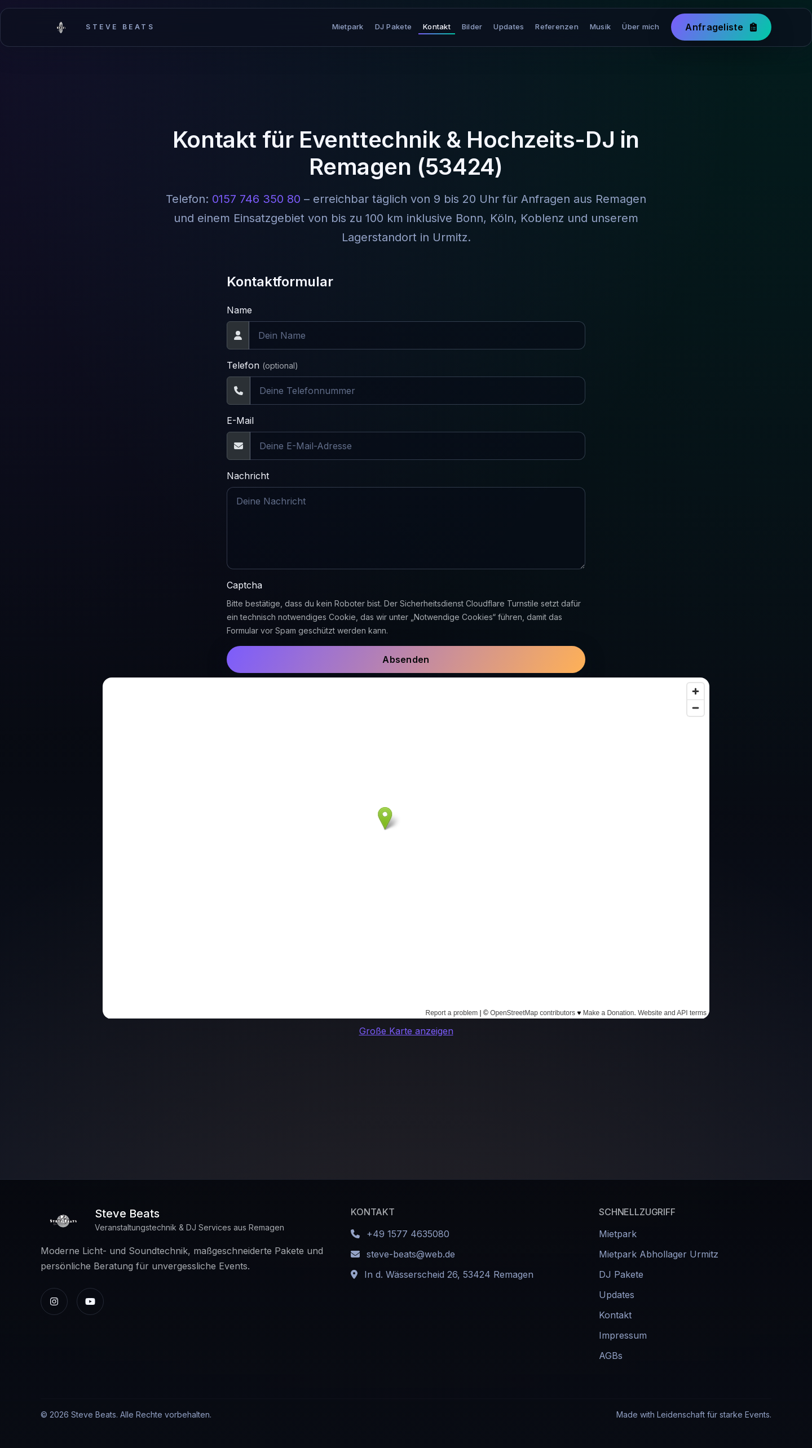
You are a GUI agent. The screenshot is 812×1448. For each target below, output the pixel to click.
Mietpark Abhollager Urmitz (658, 1254)
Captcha (244, 585)
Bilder (472, 26)
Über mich (640, 26)
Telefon (262, 365)
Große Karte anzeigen (406, 1031)
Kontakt (437, 26)
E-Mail (240, 420)
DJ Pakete (393, 26)
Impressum (623, 1335)
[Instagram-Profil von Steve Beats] (54, 1301)
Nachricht (248, 475)
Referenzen (557, 26)
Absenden (406, 659)
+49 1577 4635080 (408, 1233)
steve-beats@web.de (411, 1254)
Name (239, 310)
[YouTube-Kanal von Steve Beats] (90, 1301)
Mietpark (348, 26)
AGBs (611, 1355)
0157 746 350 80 (256, 199)
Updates (508, 26)
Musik (600, 26)
